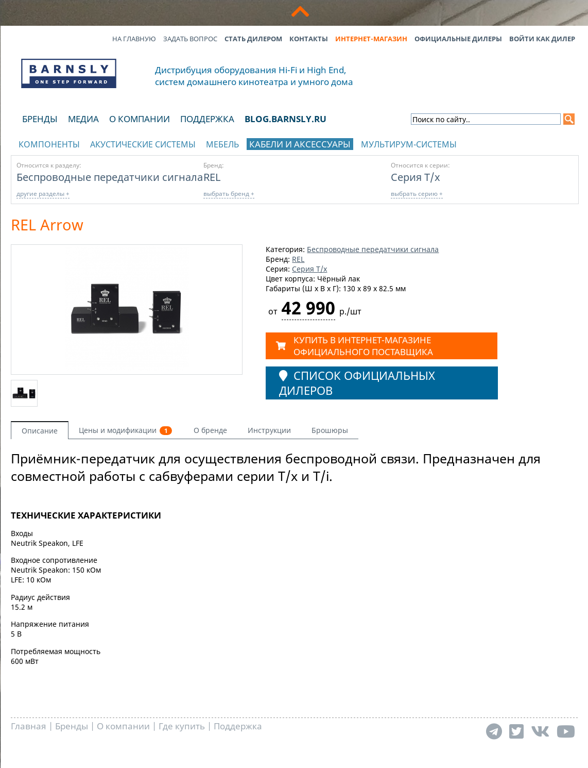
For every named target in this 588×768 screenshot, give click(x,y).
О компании (139, 119)
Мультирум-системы (409, 144)
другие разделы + (43, 193)
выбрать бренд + (228, 193)
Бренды (40, 119)
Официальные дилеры (458, 38)
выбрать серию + (417, 193)
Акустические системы (143, 144)
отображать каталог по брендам (513, 142)
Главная (28, 726)
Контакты (308, 38)
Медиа (83, 119)
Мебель (222, 144)
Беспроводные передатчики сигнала (109, 177)
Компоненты (49, 144)
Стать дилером (253, 38)
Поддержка (207, 119)
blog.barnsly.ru (285, 119)
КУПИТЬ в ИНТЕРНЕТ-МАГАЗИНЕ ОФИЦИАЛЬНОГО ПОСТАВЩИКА (354, 346)
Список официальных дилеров (357, 383)
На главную (134, 38)
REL (211, 177)
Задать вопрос (190, 38)
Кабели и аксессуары (300, 144)
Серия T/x (415, 177)
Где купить (182, 726)
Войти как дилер (542, 38)
